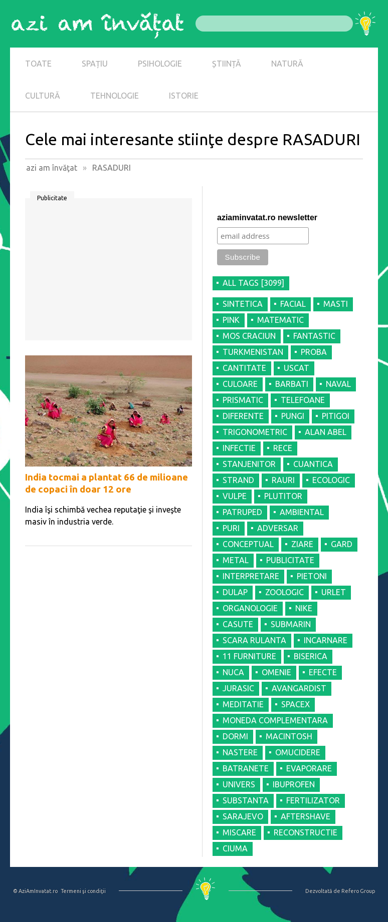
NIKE (303, 608)
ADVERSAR (277, 528)
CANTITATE (244, 367)
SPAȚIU (95, 63)
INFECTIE (239, 447)
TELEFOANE (303, 399)
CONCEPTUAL (248, 544)
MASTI (335, 303)
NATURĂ (287, 63)
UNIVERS (239, 784)
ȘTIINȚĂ (226, 63)
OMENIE (276, 672)
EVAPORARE (309, 768)
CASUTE (238, 624)
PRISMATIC (243, 399)
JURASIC (238, 688)
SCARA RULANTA (254, 640)
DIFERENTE (243, 415)
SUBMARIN (291, 624)
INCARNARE (325, 640)
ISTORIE (184, 95)
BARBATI (291, 383)
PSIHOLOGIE (160, 63)
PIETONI (312, 576)
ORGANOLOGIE (250, 608)
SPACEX (295, 704)
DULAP (235, 592)
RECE (282, 447)
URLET (333, 592)
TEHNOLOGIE (114, 95)
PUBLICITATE (290, 560)
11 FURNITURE (249, 656)
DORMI (235, 736)
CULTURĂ (42, 95)
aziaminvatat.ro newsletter (267, 217)
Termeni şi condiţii (83, 891)
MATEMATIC (280, 319)
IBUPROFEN (294, 784)
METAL (236, 560)
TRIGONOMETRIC (255, 431)
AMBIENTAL (302, 512)
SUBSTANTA (246, 800)
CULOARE (240, 383)
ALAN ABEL (325, 431)
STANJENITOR (249, 464)
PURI (231, 528)
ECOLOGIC (331, 480)
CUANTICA (313, 464)
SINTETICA (243, 303)
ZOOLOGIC (284, 592)
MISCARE (239, 832)
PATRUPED (242, 512)
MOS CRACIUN (249, 335)
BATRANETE (246, 768)
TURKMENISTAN (253, 351)
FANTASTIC (314, 335)
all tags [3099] (253, 282)
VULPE (235, 496)
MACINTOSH (289, 736)
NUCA (233, 672)
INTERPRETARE (251, 576)
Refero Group (358, 891)
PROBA (314, 351)
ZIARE (302, 544)
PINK (231, 319)
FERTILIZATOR (313, 800)
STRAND (238, 480)
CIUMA (235, 848)
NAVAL (338, 383)
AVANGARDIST (299, 688)
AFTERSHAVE (305, 816)
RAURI (283, 480)
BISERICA (310, 656)
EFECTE (323, 672)
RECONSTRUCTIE (305, 832)
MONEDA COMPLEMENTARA (275, 720)
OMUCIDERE (297, 752)
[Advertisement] (108, 272)
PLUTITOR (283, 496)
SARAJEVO (243, 816)
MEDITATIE (243, 704)
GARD (341, 544)
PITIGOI (335, 415)
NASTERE (240, 752)
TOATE (38, 63)
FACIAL (293, 303)
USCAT (296, 367)
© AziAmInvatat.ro (35, 891)
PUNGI (292, 415)
